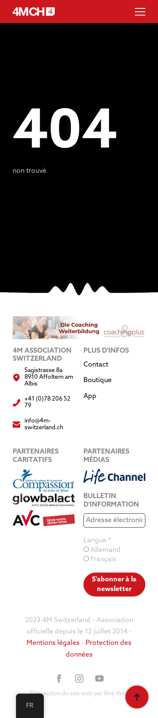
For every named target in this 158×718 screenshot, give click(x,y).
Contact (95, 365)
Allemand (102, 550)
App (89, 396)
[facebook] (59, 678)
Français (99, 559)
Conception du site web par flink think (79, 694)
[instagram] (79, 678)
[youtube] (99, 678)
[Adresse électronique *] (114, 520)
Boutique (97, 380)
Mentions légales (53, 643)
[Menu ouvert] (140, 11)
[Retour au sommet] (137, 697)
